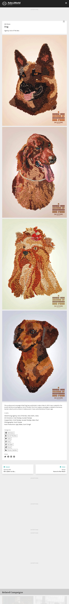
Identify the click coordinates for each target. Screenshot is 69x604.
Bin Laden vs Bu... (10, 471)
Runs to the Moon (59, 471)
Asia (7, 441)
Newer (7, 467)
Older (62, 467)
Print (8, 447)
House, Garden (11, 450)
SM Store (7, 24)
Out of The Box (14, 30)
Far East (9, 444)
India (8, 439)
